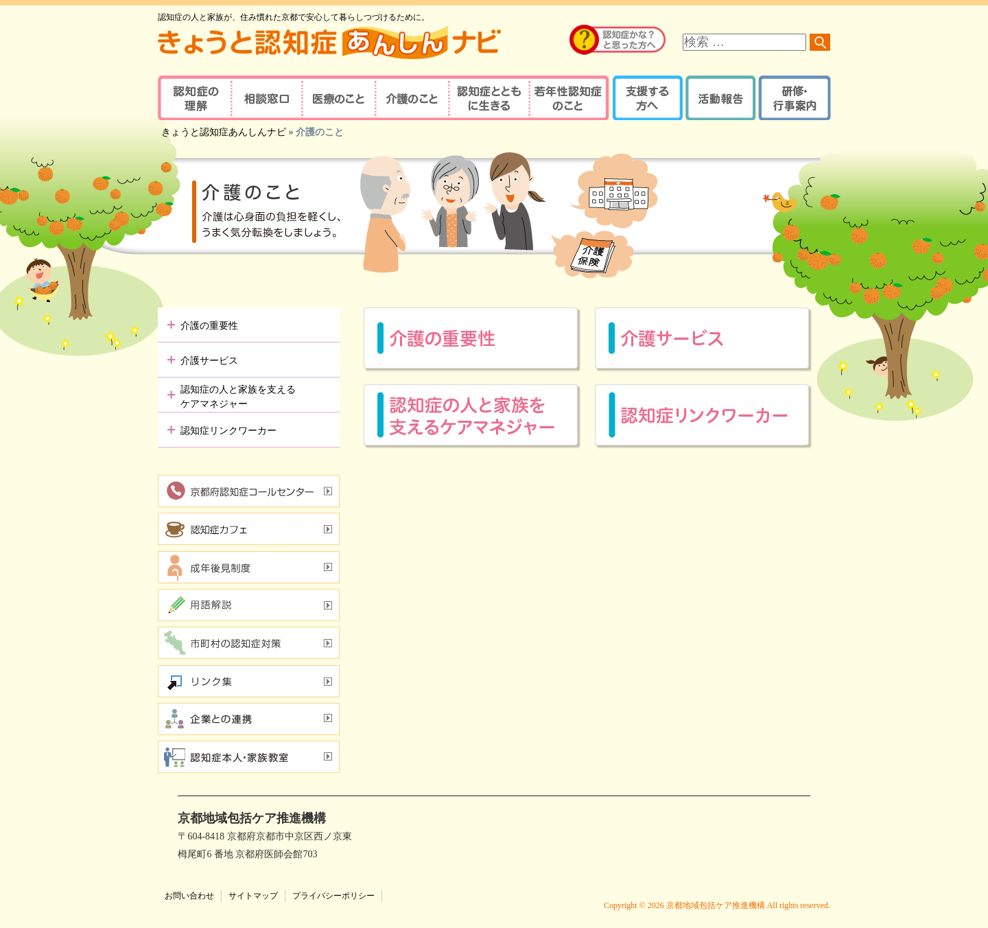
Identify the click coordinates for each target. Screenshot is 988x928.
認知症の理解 (194, 98)
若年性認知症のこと (569, 98)
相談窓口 (266, 98)
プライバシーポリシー (333, 896)
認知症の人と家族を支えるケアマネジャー (238, 396)
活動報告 (719, 98)
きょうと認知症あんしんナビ (223, 132)
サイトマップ (253, 896)
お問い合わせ (189, 896)
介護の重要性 (209, 326)
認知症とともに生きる (487, 98)
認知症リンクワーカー (228, 431)
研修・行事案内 (793, 98)
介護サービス (209, 361)
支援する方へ (647, 98)
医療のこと (338, 98)
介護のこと (410, 98)
